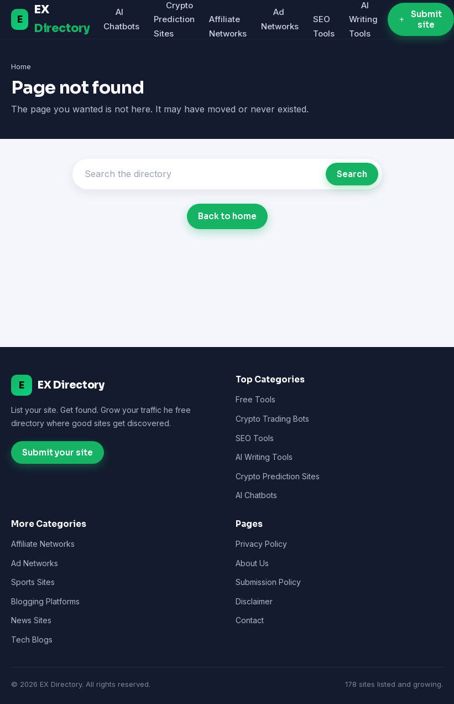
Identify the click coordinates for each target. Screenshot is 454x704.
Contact (250, 620)
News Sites (31, 620)
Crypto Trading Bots (272, 418)
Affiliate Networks (43, 543)
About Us (252, 563)
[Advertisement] (227, 302)
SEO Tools (255, 438)
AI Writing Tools (264, 457)
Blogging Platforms (45, 601)
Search (352, 174)
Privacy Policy (261, 543)
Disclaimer (254, 601)
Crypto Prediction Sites (278, 476)
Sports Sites (33, 582)
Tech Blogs (32, 639)
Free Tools (255, 399)
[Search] (202, 174)
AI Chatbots (256, 495)
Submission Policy (268, 582)
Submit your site (57, 452)
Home (21, 66)
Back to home (227, 216)
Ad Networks (34, 563)
